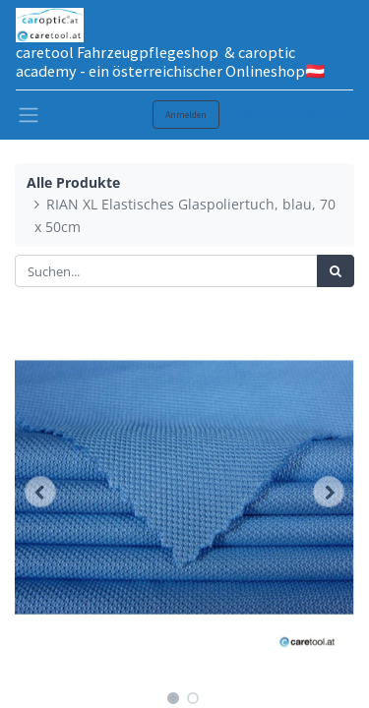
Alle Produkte (73, 182)
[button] (40, 491)
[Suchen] (335, 271)
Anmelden (186, 114)
